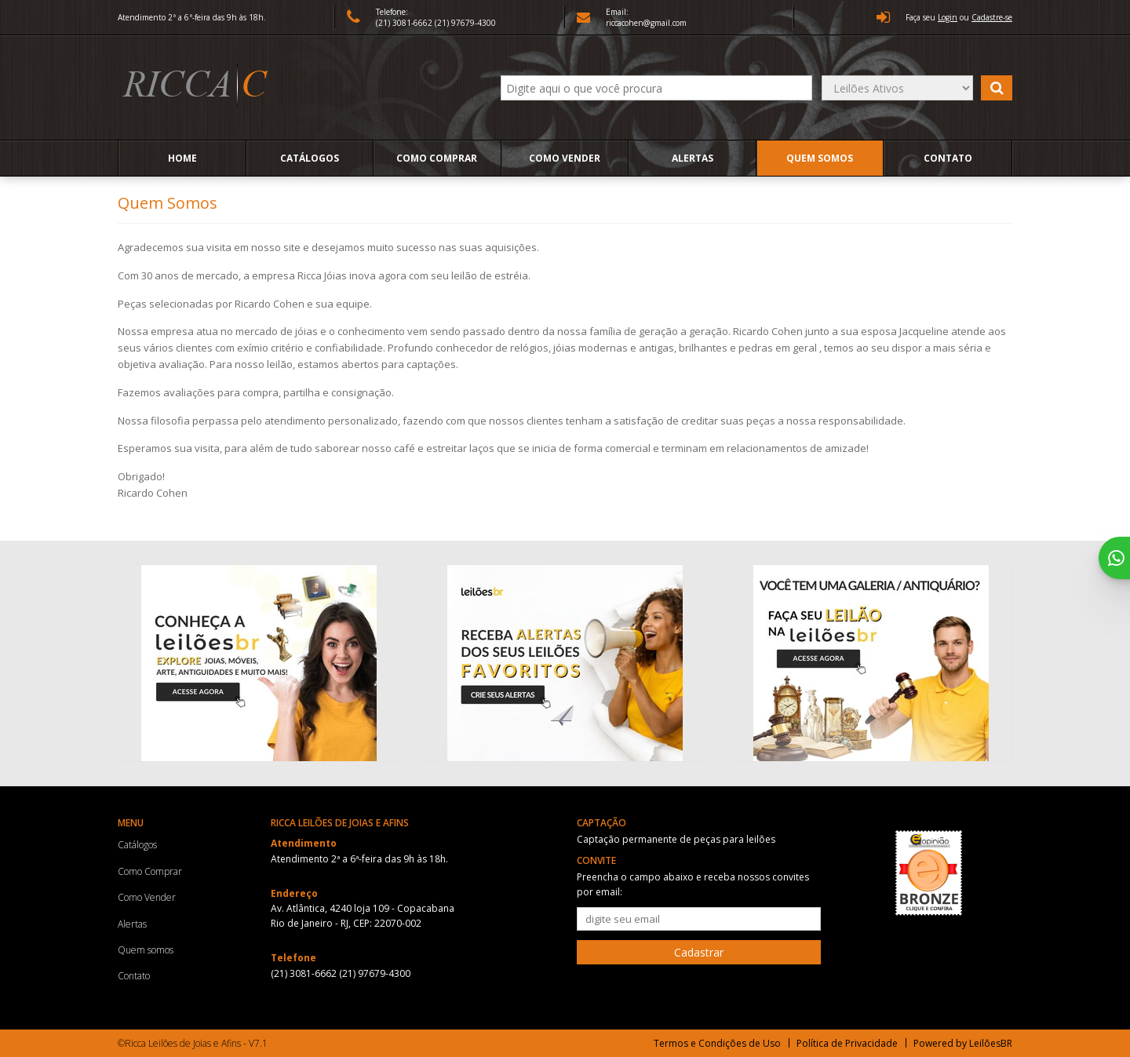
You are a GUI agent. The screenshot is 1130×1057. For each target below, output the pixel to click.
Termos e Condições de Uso (717, 1043)
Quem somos (819, 158)
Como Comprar (436, 158)
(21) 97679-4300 (465, 22)
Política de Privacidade (847, 1043)
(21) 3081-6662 (405, 22)
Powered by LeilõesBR (962, 1043)
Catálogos (309, 158)
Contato (948, 158)
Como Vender (564, 158)
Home (182, 158)
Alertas (692, 158)
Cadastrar (699, 952)
